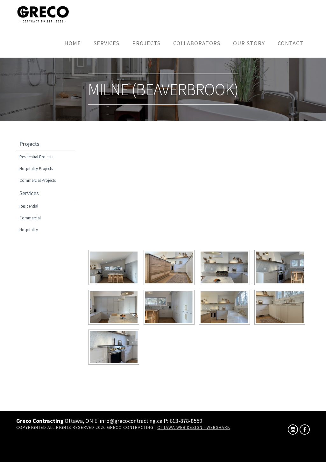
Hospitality (28, 229)
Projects (146, 43)
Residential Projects (36, 157)
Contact (290, 43)
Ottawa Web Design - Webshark (193, 427)
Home (72, 43)
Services (106, 43)
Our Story (249, 43)
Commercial (30, 218)
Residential (28, 206)
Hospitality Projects (36, 168)
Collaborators (196, 43)
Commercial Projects (37, 180)
